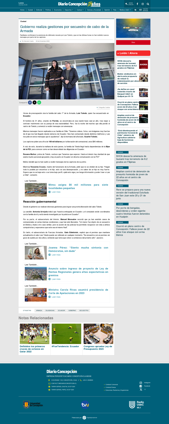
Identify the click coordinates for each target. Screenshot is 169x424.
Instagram (145, 382)
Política (48, 10)
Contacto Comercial (112, 384)
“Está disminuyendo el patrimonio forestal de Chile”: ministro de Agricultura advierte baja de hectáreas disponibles (127, 136)
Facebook (145, 386)
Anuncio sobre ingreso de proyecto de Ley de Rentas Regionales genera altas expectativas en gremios (78, 272)
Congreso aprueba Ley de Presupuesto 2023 (98, 347)
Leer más (54, 192)
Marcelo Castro (29, 41)
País (114, 10)
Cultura (79, 10)
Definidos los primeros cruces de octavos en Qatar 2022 (32, 349)
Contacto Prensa (111, 387)
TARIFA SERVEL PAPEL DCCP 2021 (62, 390)
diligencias (50, 310)
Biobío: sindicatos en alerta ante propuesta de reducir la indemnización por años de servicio (128, 78)
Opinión (107, 10)
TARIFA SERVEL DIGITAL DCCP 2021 (63, 386)
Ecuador (61, 310)
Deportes (68, 10)
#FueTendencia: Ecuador (65, 346)
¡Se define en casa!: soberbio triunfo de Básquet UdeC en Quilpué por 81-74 (126, 92)
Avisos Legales (129, 3)
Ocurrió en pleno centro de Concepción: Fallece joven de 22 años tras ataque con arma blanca (128, 105)
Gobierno (72, 310)
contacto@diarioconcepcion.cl (64, 383)
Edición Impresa (143, 9)
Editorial (39, 10)
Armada (39, 310)
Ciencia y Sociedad (94, 10)
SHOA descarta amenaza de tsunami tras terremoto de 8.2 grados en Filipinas (127, 64)
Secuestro (83, 310)
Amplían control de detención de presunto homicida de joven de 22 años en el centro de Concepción (128, 120)
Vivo (133, 42)
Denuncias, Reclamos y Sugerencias (117, 390)
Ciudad (30, 10)
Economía (58, 10)
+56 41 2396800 (88, 380)
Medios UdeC (124, 10)
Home (22, 10)
